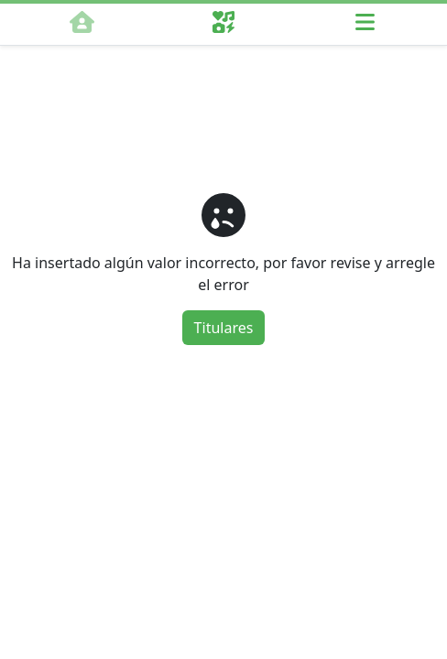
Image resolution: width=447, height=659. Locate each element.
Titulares (224, 328)
